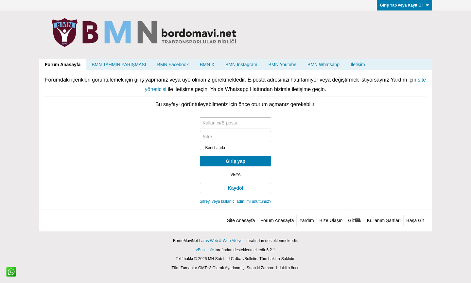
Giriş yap (235, 161)
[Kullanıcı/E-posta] (235, 122)
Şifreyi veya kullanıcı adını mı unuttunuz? (235, 201)
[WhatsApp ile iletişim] (11, 272)
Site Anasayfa (241, 220)
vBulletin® (205, 250)
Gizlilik (354, 220)
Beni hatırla (212, 147)
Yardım (306, 220)
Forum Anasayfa (62, 64)
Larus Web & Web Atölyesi (222, 240)
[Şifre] (235, 136)
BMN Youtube (282, 64)
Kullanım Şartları (384, 220)
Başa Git (415, 220)
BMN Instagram (241, 64)
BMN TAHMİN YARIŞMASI (119, 64)
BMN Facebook (172, 64)
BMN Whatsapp (323, 64)
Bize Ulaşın (331, 220)
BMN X (207, 64)
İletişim (358, 64)
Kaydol (235, 188)
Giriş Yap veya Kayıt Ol (404, 5)
